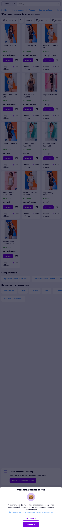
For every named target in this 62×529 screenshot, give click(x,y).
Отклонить (31, 518)
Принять (31, 524)
